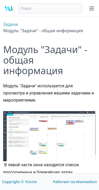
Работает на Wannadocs (75, 181)
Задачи (10, 24)
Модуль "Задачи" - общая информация (43, 31)
